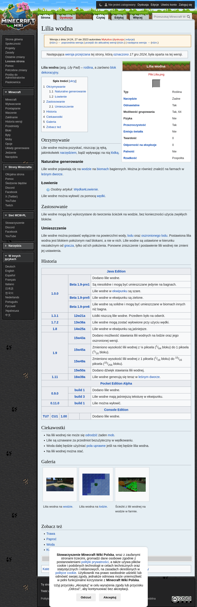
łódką (114, 152)
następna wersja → (138, 42)
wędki (101, 196)
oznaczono (121, 54)
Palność (128, 151)
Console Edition (116, 410)
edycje (130, 39)
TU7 (46, 416)
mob (111, 435)
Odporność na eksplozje (140, 145)
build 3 (79, 396)
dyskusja (118, 39)
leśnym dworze (51, 174)
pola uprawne (96, 446)
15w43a (79, 338)
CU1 (55, 416)
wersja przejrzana (77, 54)
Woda (50, 544)
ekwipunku (119, 291)
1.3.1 (54, 316)
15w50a (79, 370)
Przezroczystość (134, 125)
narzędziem (68, 152)
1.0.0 (54, 293)
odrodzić (91, 435)
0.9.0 (54, 393)
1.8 (55, 329)
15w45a (79, 350)
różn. (54, 42)
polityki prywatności (95, 562)
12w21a (79, 316)
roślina (88, 67)
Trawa (50, 533)
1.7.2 (54, 322)
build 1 (79, 390)
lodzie (103, 506)
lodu (130, 235)
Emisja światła (133, 131)
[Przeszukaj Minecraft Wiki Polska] (172, 17)
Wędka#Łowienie (86, 189)
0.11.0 (54, 403)
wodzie (86, 169)
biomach (103, 169)
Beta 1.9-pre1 (80, 284)
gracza (69, 245)
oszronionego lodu (154, 235)
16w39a (79, 377)
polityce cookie (65, 573)
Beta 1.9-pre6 (80, 306)
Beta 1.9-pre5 (80, 297)
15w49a (79, 361)
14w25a (79, 329)
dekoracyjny (49, 72)
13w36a (79, 322)
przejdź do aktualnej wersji (101, 42)
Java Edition (116, 271)
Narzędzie (130, 98)
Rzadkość (130, 158)
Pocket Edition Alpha (116, 383)
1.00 (64, 416)
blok (113, 67)
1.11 (55, 377)
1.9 (55, 353)
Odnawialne (131, 105)
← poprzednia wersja (70, 42)
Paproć (51, 539)
